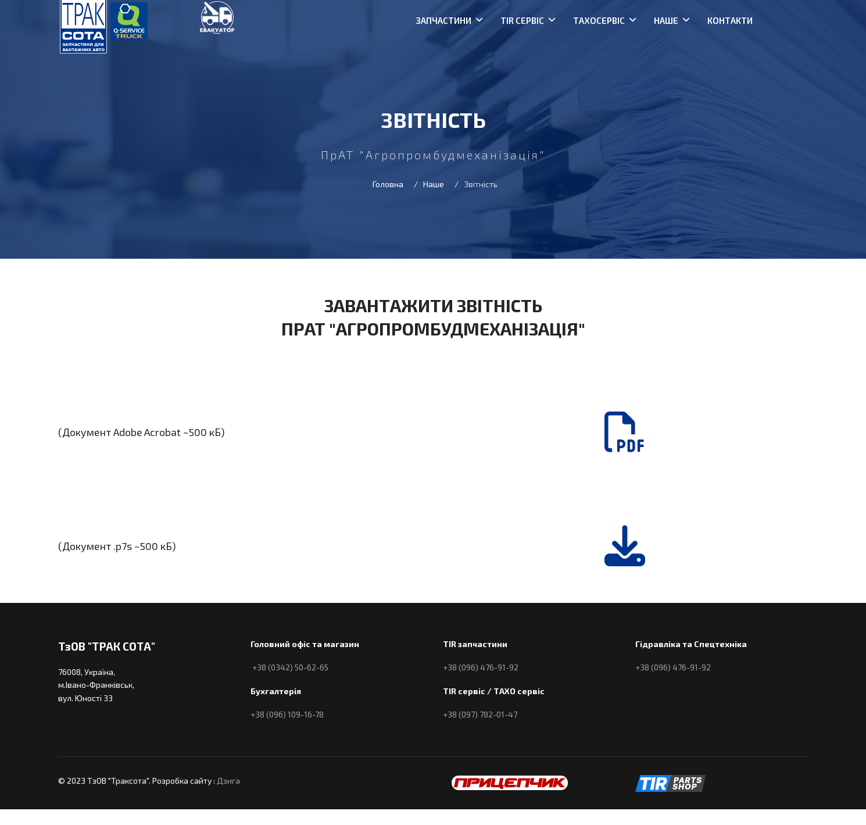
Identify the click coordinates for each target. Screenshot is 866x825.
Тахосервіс (599, 20)
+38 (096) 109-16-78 (287, 714)
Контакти (730, 20)
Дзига (228, 780)
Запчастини (443, 20)
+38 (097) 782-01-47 (480, 714)
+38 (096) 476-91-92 (480, 667)
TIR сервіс (522, 20)
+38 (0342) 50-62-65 (290, 667)
